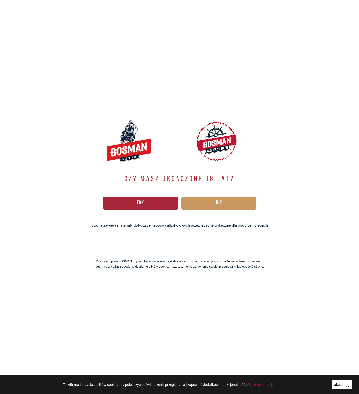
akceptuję (341, 385)
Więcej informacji (260, 385)
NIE (219, 203)
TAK (140, 203)
